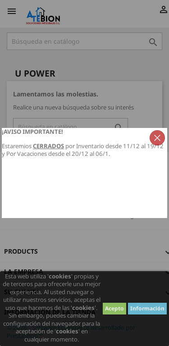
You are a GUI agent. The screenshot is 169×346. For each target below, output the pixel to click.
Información (147, 308)
